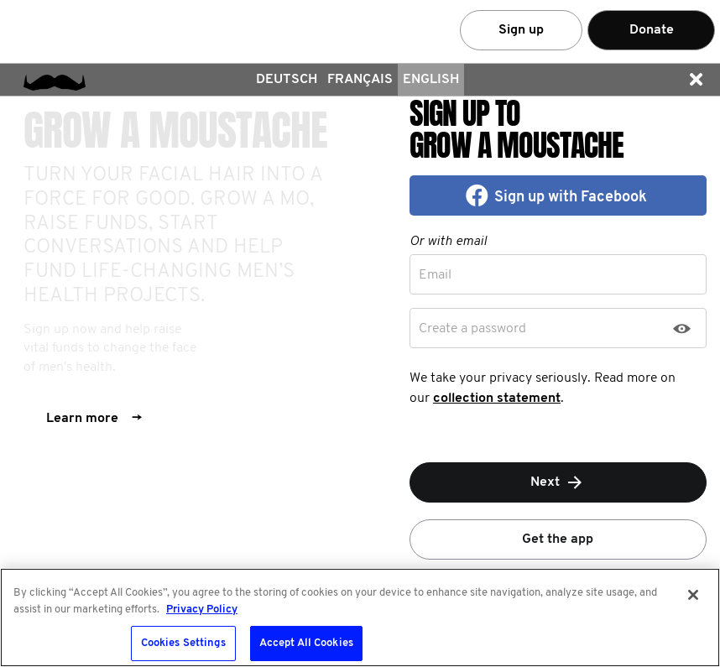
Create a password (472, 329)
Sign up (521, 30)
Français (360, 79)
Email (435, 275)
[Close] (693, 594)
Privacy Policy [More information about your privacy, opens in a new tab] (201, 609)
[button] (695, 80)
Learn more (94, 419)
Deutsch (286, 79)
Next (557, 482)
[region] (360, 617)
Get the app (557, 539)
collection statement (497, 398)
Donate (651, 30)
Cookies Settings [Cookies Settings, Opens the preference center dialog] (183, 643)
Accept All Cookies (306, 643)
